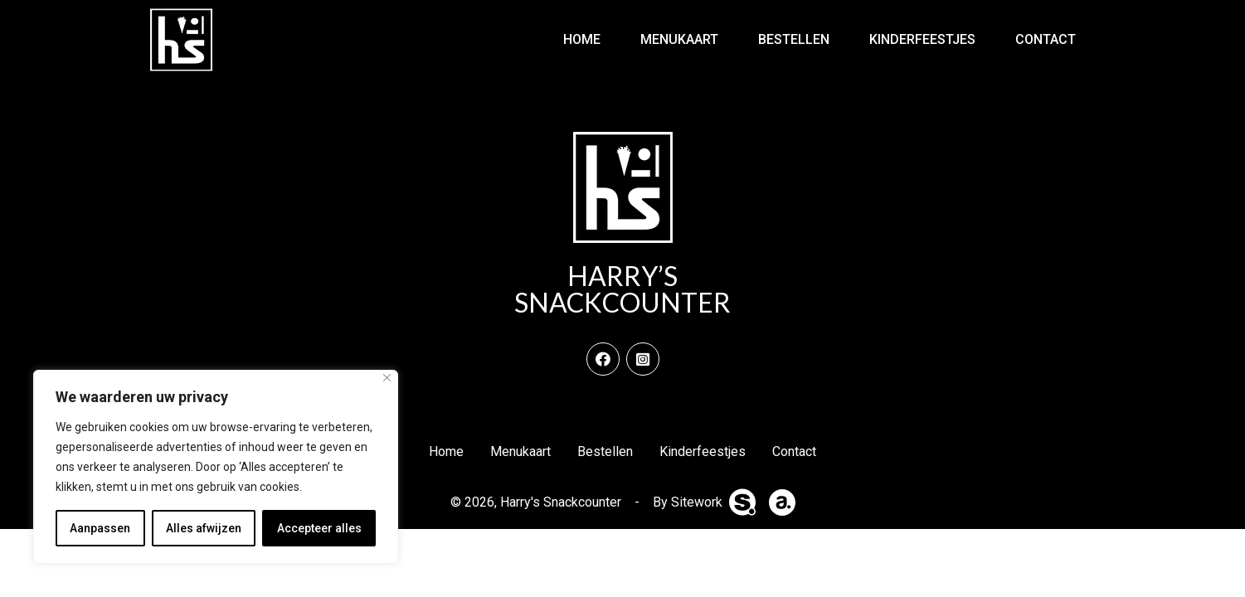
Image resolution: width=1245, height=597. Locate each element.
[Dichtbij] (387, 377)
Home (582, 39)
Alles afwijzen (203, 528)
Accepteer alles (319, 528)
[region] (215, 467)
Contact (1045, 39)
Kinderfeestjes (922, 39)
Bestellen (793, 39)
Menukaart (679, 39)
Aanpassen (100, 528)
